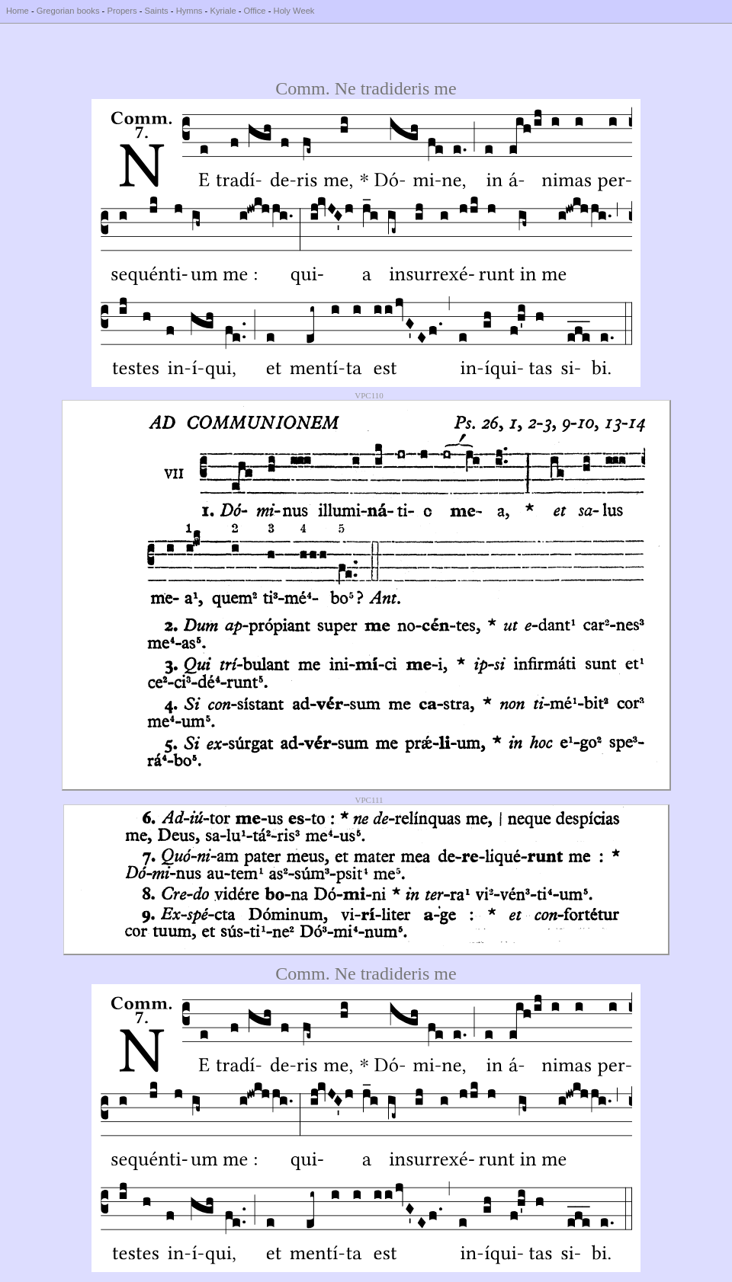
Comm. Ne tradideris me (365, 88)
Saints (157, 10)
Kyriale (223, 10)
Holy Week (294, 10)
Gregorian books (68, 10)
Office (255, 10)
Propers (121, 10)
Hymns (189, 10)
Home (17, 10)
